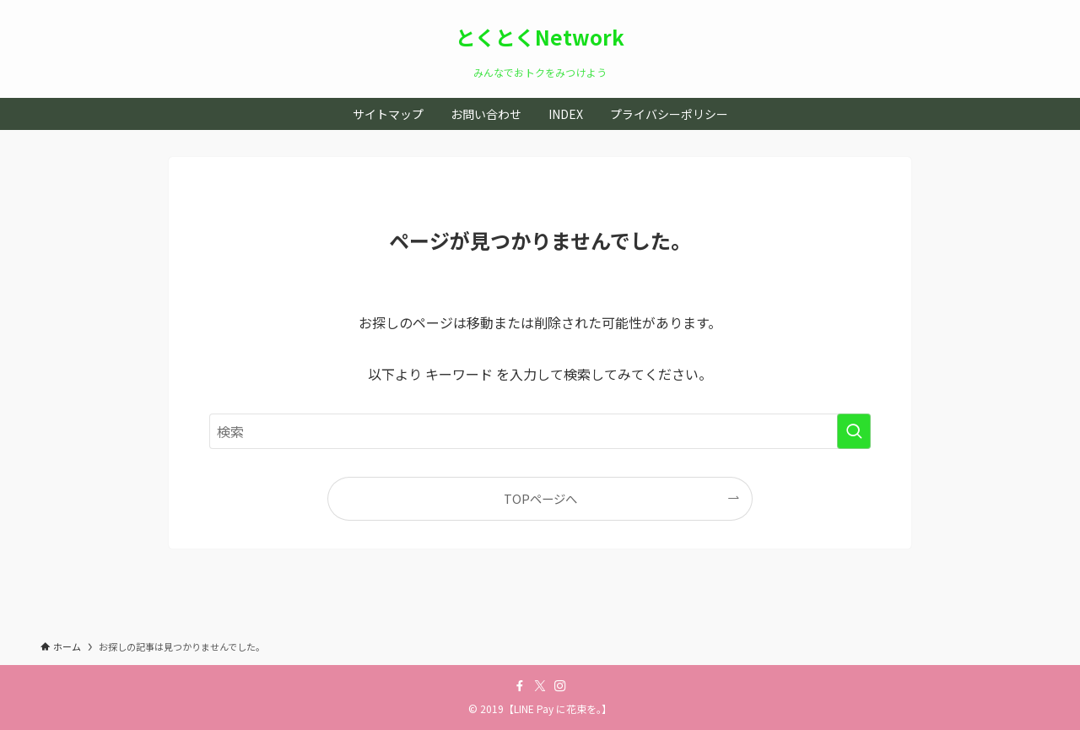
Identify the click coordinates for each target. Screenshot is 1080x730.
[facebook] (519, 686)
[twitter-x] (540, 686)
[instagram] (560, 686)
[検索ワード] (540, 431)
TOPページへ (540, 498)
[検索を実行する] (854, 431)
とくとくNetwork (540, 37)
